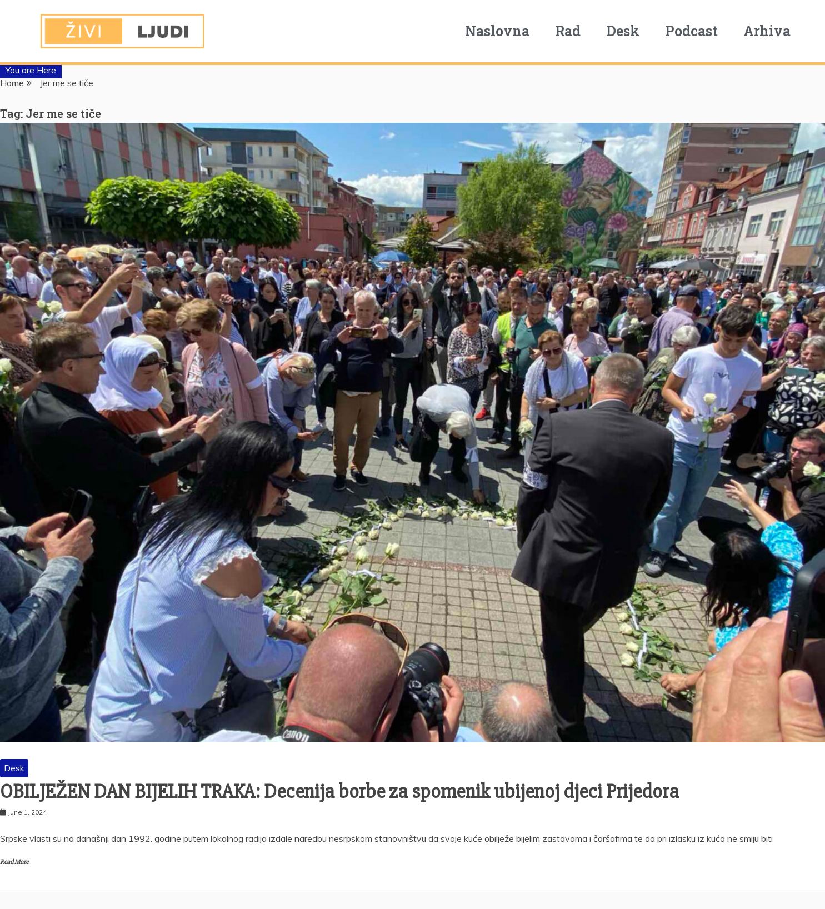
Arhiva (767, 31)
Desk (622, 31)
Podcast (691, 31)
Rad (568, 31)
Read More (14, 862)
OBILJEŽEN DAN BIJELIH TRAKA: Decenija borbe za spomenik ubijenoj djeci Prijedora (339, 792)
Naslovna (497, 31)
